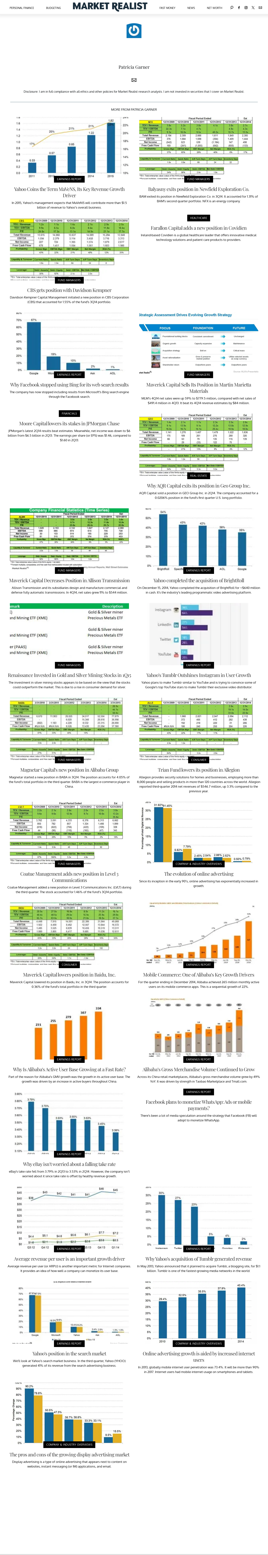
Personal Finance (22, 7)
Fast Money (167, 7)
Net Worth (214, 7)
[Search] (232, 7)
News (191, 7)
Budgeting (53, 7)
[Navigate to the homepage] (110, 7)
